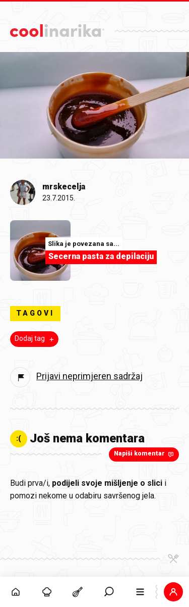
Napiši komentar (145, 454)
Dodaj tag (35, 339)
